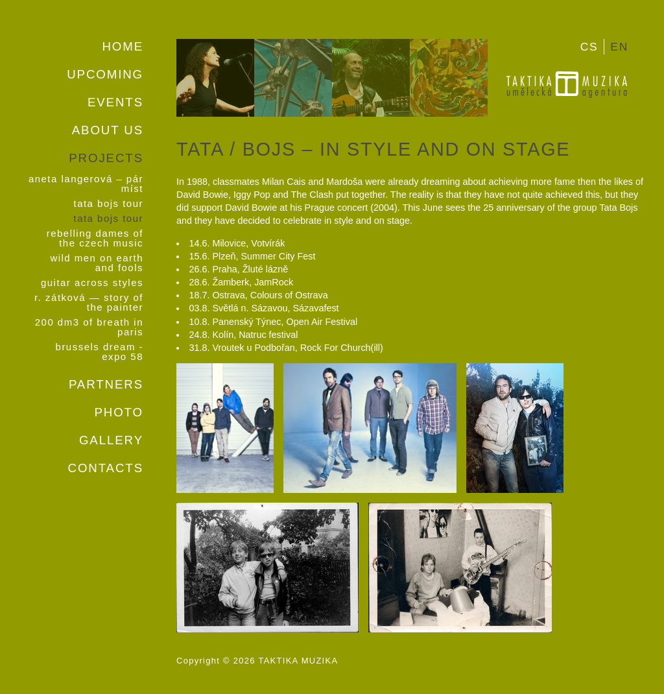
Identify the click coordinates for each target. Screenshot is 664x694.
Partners (106, 384)
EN (619, 46)
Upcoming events (105, 88)
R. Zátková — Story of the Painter (88, 303)
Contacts (105, 468)
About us (107, 130)
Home (122, 46)
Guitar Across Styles (92, 283)
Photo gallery (111, 426)
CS (589, 46)
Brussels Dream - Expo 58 (99, 352)
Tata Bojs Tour (108, 204)
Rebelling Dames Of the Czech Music (95, 238)
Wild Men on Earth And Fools (96, 263)
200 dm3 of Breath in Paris (89, 327)
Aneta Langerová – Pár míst (86, 184)
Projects (106, 158)
